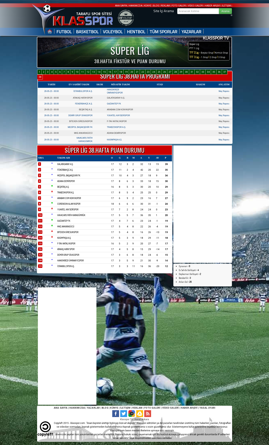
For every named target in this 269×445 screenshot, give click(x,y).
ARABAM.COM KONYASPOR (120, 110)
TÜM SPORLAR (163, 32)
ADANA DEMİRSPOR (116, 133)
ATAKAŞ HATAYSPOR (83, 98)
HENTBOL (136, 32)
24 (153, 72)
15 (104, 72)
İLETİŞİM (226, 5)
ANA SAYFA (121, 5)
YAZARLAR (191, 32)
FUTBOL (64, 32)
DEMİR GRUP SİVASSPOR (80, 115)
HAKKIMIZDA (135, 5)
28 (175, 72)
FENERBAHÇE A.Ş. (83, 104)
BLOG (156, 5)
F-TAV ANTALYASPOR (117, 121)
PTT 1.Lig (194, 48)
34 (208, 72)
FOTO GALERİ (179, 5)
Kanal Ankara (142, 419)
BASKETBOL (87, 32)
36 (219, 72)
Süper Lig (194, 44)
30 (186, 72)
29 (181, 72)
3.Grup (221, 57)
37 (224, 72)
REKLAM (165, 5)
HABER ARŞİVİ (212, 5)
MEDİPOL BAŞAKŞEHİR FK (80, 127)
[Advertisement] (194, 204)
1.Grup (204, 57)
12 (88, 72)
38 (40, 77)
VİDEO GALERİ (195, 5)
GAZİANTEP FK (114, 104)
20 (131, 72)
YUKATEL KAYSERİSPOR (118, 115)
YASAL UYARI (207, 407)
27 (170, 72)
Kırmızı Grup (221, 52)
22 (142, 72)
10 (77, 72)
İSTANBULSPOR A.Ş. (83, 91)
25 (159, 72)
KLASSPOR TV (216, 38)
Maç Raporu (224, 91)
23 (148, 72)
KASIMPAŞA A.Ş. (114, 140)
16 (110, 72)
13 (93, 72)
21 (137, 72)
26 (164, 72)
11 (82, 72)
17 (115, 72)
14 (99, 72)
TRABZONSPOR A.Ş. (116, 127)
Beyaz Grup (207, 52)
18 (120, 72)
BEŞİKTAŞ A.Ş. (86, 110)
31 (192, 72)
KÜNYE (147, 5)
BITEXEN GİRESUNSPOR (80, 121)
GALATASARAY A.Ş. (116, 98)
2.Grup (213, 57)
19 (126, 72)
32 (197, 72)
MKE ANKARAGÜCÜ (83, 133)
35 (213, 72)
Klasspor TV (126, 419)
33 (202, 72)
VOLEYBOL (113, 32)
